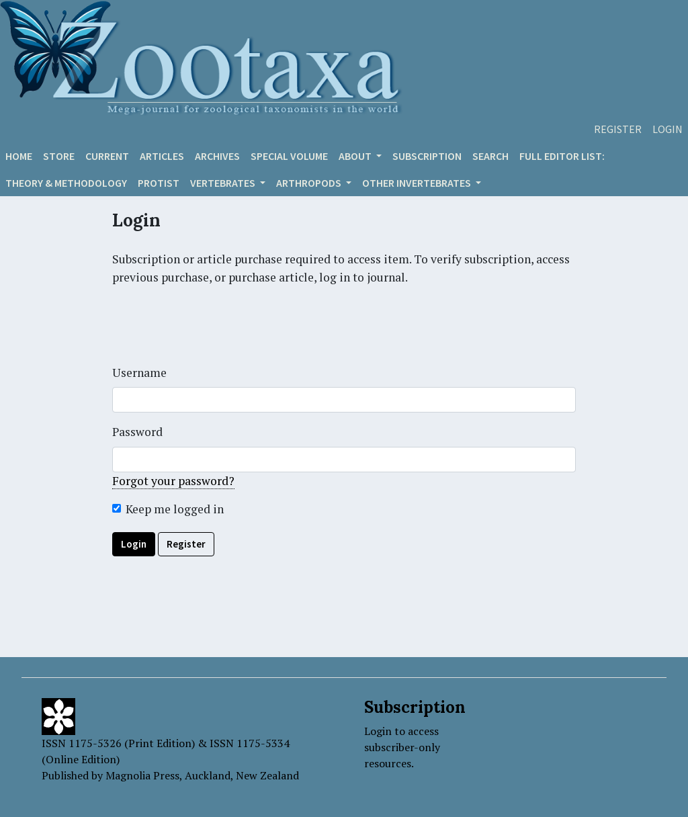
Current (107, 156)
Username (139, 372)
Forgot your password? (173, 480)
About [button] (356, 156)
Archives (217, 156)
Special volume (289, 156)
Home (18, 156)
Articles (162, 156)
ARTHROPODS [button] (309, 182)
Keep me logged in (175, 509)
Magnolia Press (142, 775)
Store (59, 156)
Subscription (427, 156)
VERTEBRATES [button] (223, 182)
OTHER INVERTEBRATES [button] (417, 182)
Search (490, 156)
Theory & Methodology (66, 182)
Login (667, 129)
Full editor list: (562, 156)
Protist (158, 182)
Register (618, 129)
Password (137, 431)
